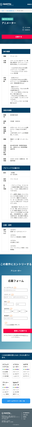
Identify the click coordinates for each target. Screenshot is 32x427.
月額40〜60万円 (16, 369)
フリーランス (7, 19)
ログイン (25, 335)
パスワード (7, 294)
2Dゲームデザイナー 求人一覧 (16, 401)
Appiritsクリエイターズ (7, 414)
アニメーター (20, 10)
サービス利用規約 (10, 324)
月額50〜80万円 (5, 387)
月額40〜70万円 (26, 369)
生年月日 (6, 308)
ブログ (24, 418)
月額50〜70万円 (5, 369)
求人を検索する (10, 10)
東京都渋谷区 (7, 369)
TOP (3, 10)
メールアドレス (8, 287)
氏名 (5, 301)
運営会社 (24, 416)
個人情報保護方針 (26, 412)
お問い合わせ (25, 414)
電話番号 (6, 315)
